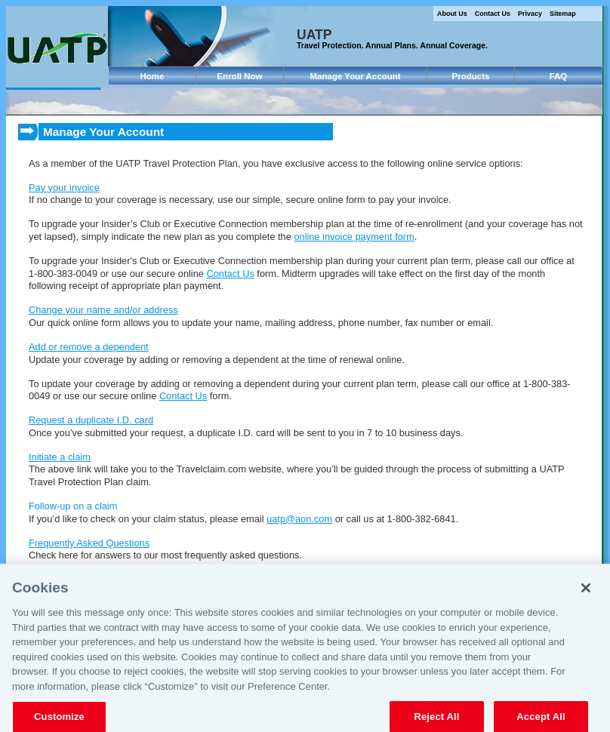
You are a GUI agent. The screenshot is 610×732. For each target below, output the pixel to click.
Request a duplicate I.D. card (91, 420)
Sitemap (563, 13)
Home (152, 76)
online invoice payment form (354, 236)
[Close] (585, 594)
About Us (452, 13)
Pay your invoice (64, 187)
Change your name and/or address (103, 309)
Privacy (530, 13)
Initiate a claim (60, 457)
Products (471, 76)
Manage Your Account (355, 76)
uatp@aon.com (299, 518)
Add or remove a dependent (89, 346)
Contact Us (492, 13)
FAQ (559, 76)
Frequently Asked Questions (89, 543)
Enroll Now (239, 76)
